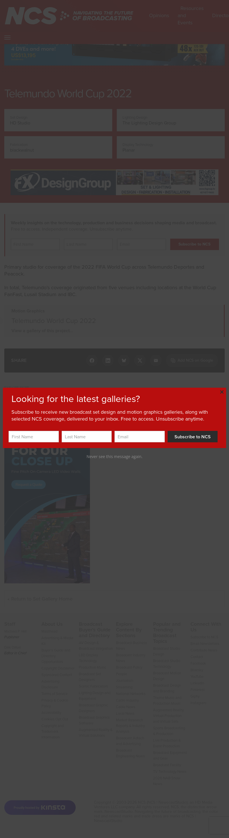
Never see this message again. (114, 456)
